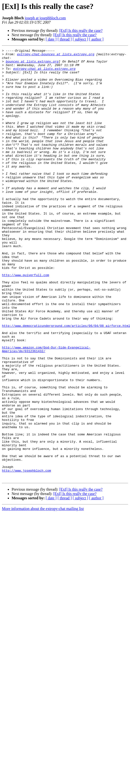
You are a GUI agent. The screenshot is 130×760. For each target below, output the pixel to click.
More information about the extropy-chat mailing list (43, 595)
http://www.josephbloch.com (26, 555)
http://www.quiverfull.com (25, 320)
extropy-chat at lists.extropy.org (44, 73)
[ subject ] (80, 39)
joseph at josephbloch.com (45, 18)
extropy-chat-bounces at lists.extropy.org (55, 55)
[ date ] (51, 39)
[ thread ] (65, 39)
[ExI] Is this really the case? (80, 30)
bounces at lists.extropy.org (32, 64)
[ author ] (96, 39)
